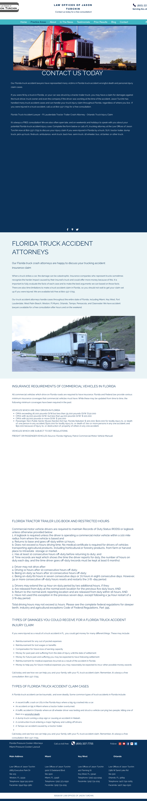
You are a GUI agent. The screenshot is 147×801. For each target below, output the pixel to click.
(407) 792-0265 (125, 781)
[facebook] (67, 229)
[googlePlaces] (72, 229)
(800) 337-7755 (84, 743)
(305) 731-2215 (60, 785)
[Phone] (134, 5)
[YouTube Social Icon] (124, 743)
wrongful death (32, 714)
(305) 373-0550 (62, 781)
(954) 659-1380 (25, 785)
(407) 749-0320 (124, 785)
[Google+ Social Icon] (120, 743)
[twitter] (77, 229)
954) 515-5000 (27, 781)
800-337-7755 (62, 106)
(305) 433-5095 (95, 777)
